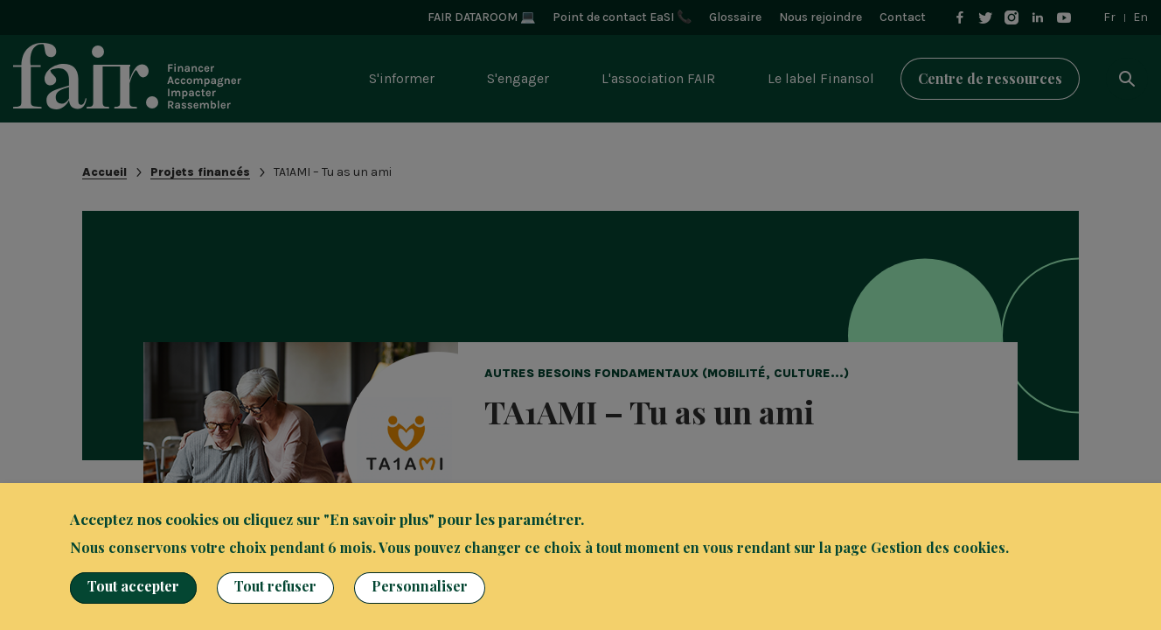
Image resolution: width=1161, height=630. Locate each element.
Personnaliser (420, 586)
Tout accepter (133, 586)
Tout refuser (275, 586)
